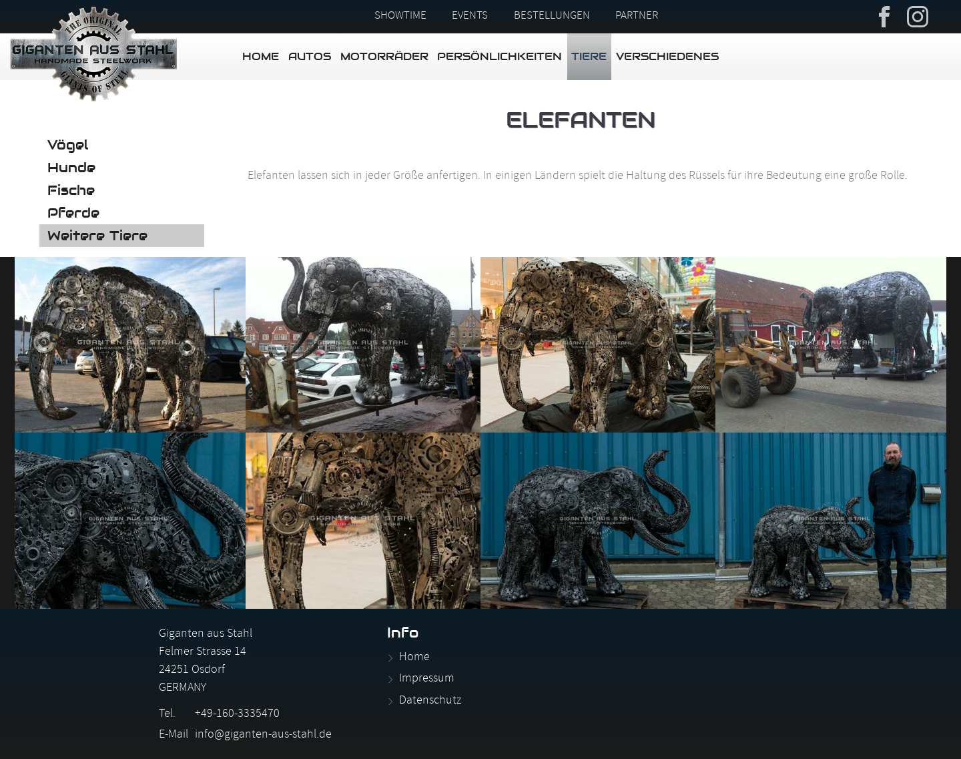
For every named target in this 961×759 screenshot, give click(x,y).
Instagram (918, 15)
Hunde (71, 167)
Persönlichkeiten (499, 56)
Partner (636, 16)
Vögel (67, 145)
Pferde (73, 213)
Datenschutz (430, 701)
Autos (309, 56)
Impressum (426, 679)
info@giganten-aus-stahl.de (263, 735)
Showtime (400, 16)
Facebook (884, 15)
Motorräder (384, 56)
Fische (71, 190)
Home (260, 56)
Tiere (589, 56)
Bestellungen (552, 16)
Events (470, 16)
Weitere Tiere (97, 235)
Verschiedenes (667, 56)
